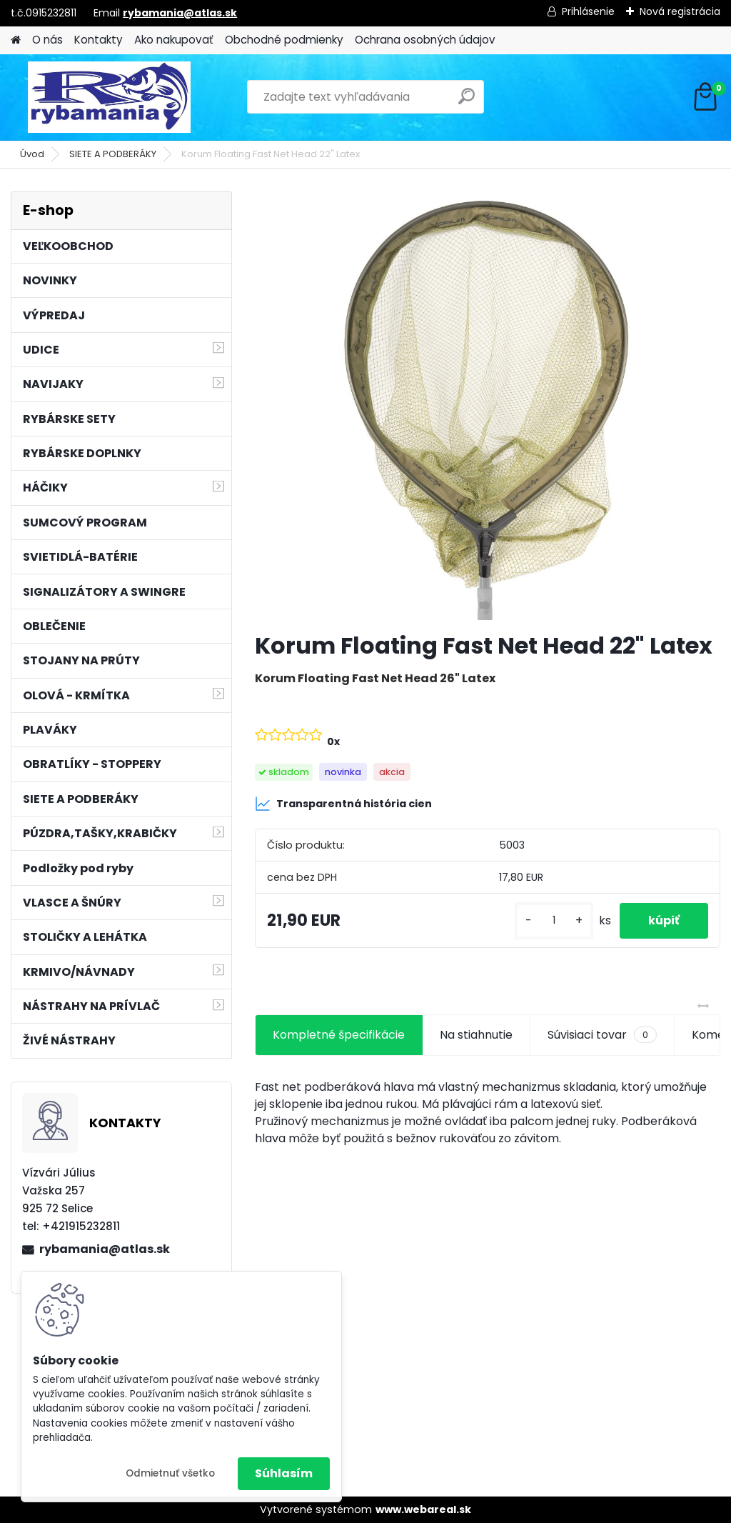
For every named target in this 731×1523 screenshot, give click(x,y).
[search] (466, 102)
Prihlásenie (588, 11)
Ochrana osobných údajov (425, 39)
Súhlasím (284, 1473)
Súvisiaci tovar (602, 1035)
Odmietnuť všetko (170, 1473)
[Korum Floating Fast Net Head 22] (487, 405)
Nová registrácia (680, 11)
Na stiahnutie (476, 1035)
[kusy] (554, 920)
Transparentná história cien (343, 804)
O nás (47, 39)
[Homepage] (16, 40)
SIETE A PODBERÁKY (112, 154)
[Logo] (109, 97)
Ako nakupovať (173, 39)
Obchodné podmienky (284, 39)
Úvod (32, 154)
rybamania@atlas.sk (180, 13)
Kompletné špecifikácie (339, 1035)
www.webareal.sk (423, 1509)
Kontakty (98, 39)
